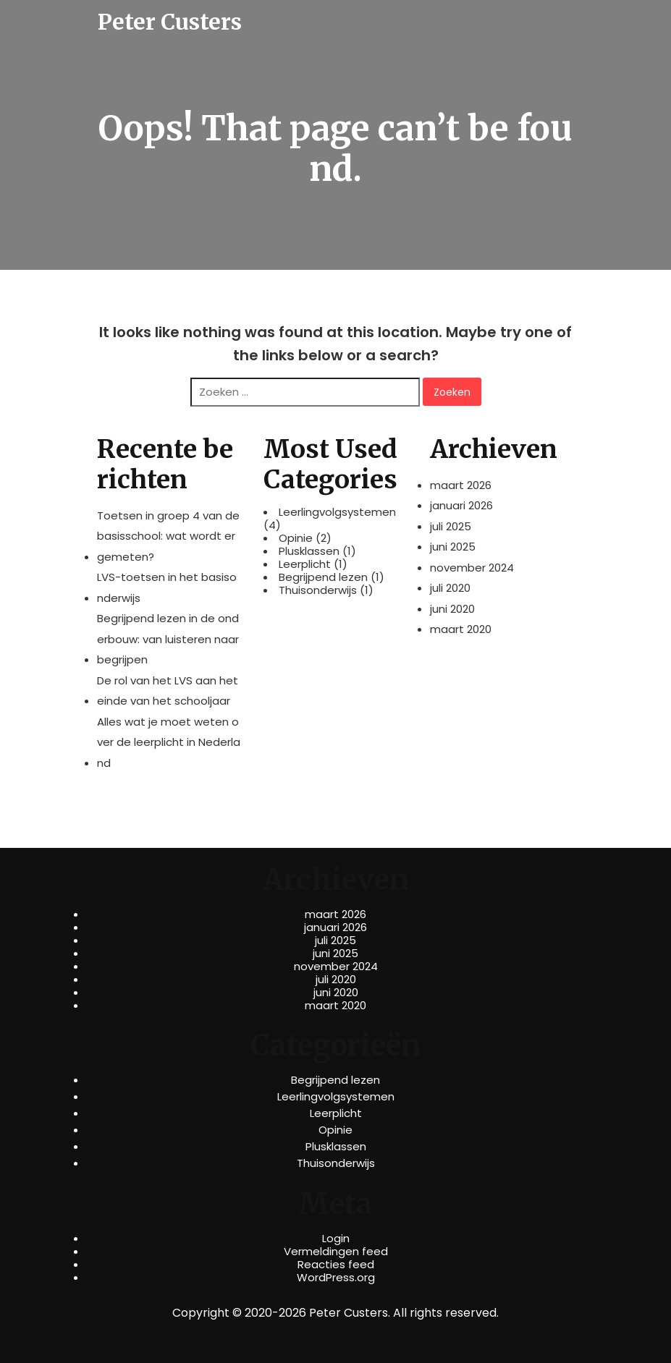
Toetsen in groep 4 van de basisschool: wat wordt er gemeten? (168, 536)
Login (336, 1238)
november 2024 (472, 567)
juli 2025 (450, 526)
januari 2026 (461, 505)
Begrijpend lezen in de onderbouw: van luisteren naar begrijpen (168, 639)
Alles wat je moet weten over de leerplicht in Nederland (168, 742)
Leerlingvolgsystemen (337, 512)
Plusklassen (309, 551)
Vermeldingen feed (336, 1251)
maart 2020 (460, 629)
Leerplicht (305, 564)
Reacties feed (335, 1264)
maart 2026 (460, 485)
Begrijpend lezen (323, 577)
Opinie (296, 538)
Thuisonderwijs (318, 590)
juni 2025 (453, 546)
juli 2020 (450, 587)
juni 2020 (452, 608)
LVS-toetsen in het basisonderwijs (167, 587)
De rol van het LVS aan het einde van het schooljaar (167, 691)
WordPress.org (336, 1277)
